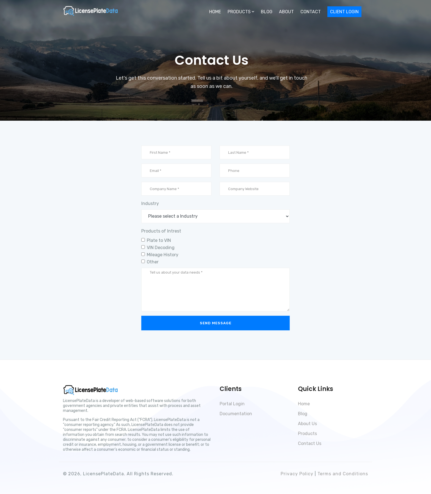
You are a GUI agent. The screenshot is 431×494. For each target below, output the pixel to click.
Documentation (236, 413)
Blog (266, 11)
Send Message (215, 323)
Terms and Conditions (342, 473)
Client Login (344, 11)
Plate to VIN (159, 240)
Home (215, 11)
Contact (310, 11)
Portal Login (232, 403)
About (286, 11)
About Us (307, 423)
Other (153, 261)
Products (307, 433)
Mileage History (162, 254)
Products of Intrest (161, 231)
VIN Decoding (161, 247)
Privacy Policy (297, 473)
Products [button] (241, 11)
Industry (150, 203)
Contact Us (309, 443)
